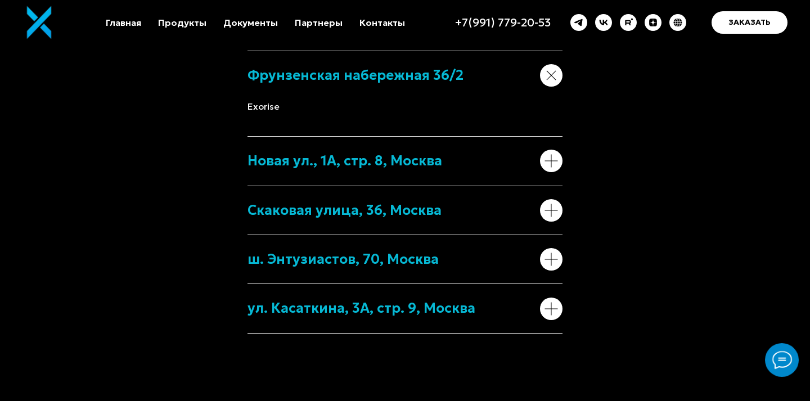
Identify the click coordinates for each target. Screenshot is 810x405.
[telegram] (578, 22)
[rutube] (628, 22)
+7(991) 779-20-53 (503, 22)
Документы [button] (250, 22)
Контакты (382, 22)
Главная (123, 22)
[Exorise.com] (677, 22)
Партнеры (319, 22)
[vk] (603, 22)
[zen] (653, 22)
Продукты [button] (182, 22)
